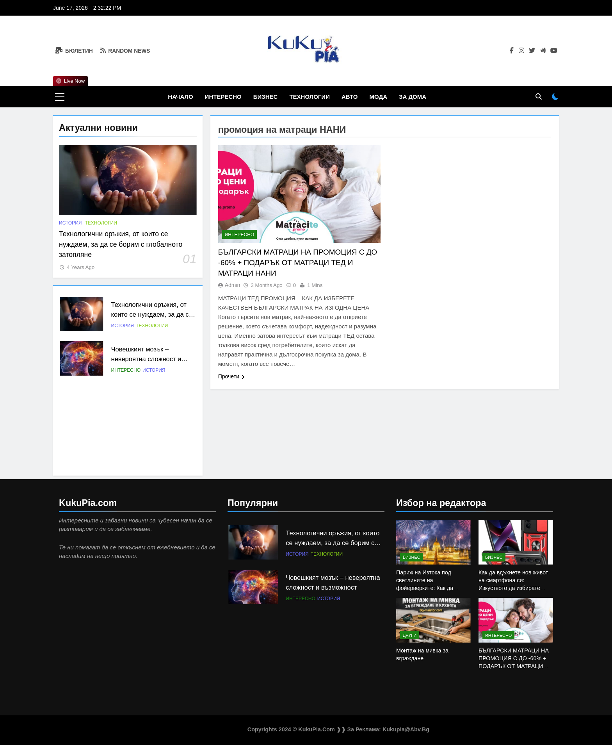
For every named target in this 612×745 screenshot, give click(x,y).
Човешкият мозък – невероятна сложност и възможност (146, 359)
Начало (180, 96)
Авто (350, 96)
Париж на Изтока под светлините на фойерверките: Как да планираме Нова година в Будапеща (429, 588)
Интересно (223, 96)
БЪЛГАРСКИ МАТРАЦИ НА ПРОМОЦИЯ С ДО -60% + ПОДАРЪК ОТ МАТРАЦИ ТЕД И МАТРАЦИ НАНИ (297, 262)
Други (409, 635)
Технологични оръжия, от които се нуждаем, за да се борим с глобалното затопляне (120, 244)
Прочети (231, 376)
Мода (378, 96)
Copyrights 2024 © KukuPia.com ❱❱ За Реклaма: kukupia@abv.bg (338, 729)
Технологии (309, 96)
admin (232, 285)
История (70, 223)
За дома (412, 96)
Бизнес (265, 96)
